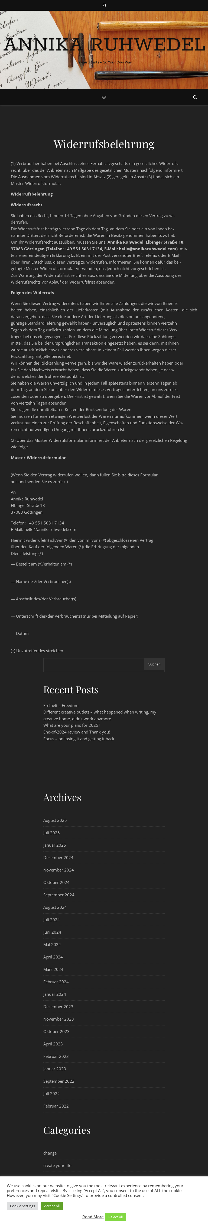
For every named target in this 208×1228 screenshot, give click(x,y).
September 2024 (58, 894)
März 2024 (53, 969)
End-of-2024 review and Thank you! (76, 732)
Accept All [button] (52, 1205)
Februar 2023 (56, 1056)
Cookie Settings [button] (22, 1205)
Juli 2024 (51, 919)
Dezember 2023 (58, 1006)
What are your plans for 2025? (71, 725)
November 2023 (58, 1019)
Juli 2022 (51, 1093)
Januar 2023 (54, 1068)
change (50, 1153)
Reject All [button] (115, 1216)
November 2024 (58, 870)
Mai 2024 (52, 944)
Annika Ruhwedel (104, 45)
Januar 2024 (54, 994)
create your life (57, 1165)
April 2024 (53, 957)
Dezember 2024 (58, 857)
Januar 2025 (54, 845)
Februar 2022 (56, 1106)
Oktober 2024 (56, 882)
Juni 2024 (52, 932)
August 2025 (55, 820)
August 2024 (55, 907)
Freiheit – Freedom (61, 705)
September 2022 (58, 1081)
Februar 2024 (56, 981)
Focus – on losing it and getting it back (78, 738)
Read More (93, 1216)
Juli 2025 (51, 832)
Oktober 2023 (56, 1031)
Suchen (154, 664)
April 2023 (53, 1044)
